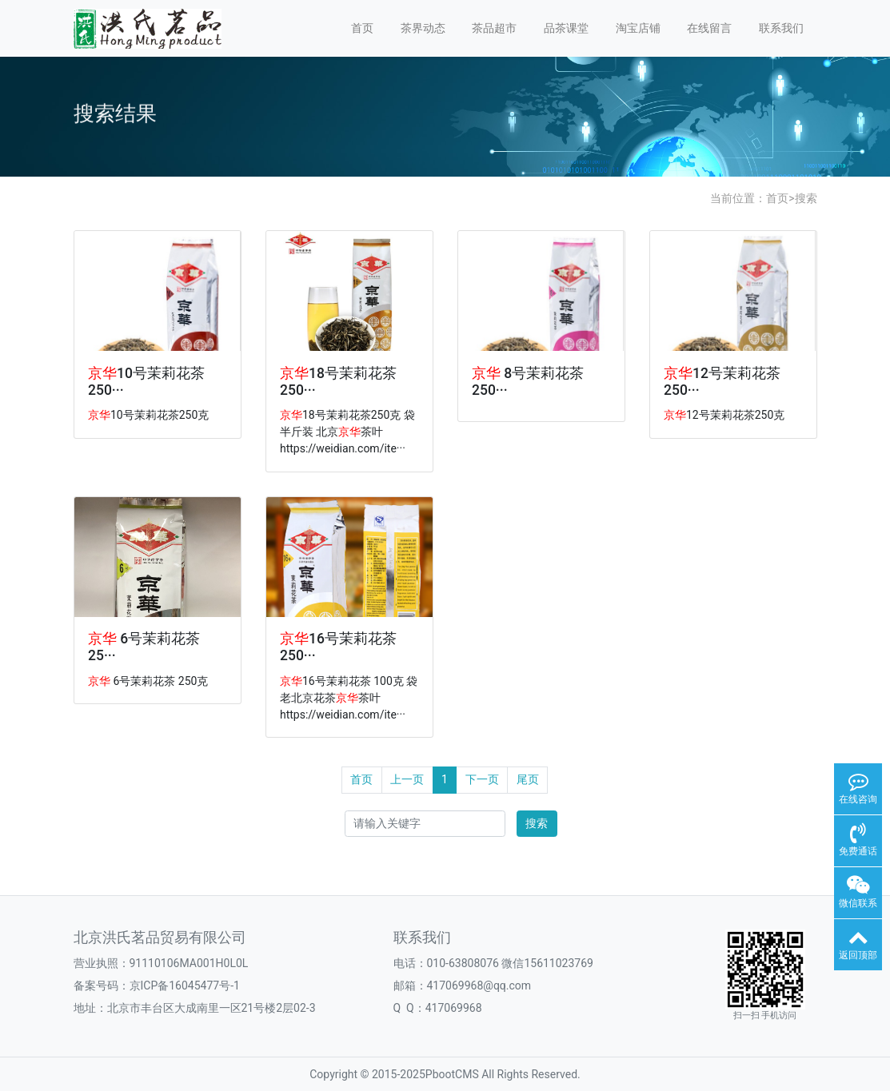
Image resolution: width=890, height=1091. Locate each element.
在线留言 (709, 28)
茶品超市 (494, 28)
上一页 (407, 779)
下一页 (482, 779)
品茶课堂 (566, 28)
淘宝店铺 (638, 28)
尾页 (528, 779)
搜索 (806, 198)
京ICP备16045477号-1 (185, 985)
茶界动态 (423, 28)
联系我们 (781, 28)
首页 (362, 28)
